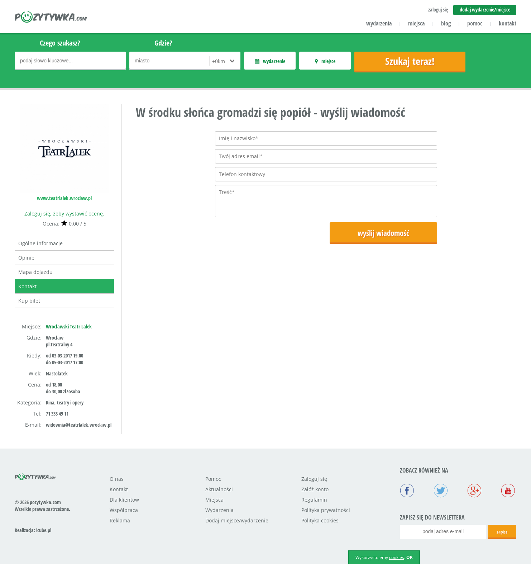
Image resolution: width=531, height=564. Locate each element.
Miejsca (214, 499)
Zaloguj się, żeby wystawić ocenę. (64, 213)
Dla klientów (124, 499)
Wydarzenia (219, 510)
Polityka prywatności (325, 510)
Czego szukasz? (60, 43)
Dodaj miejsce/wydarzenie (236, 520)
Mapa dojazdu (35, 272)
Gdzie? (163, 43)
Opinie (26, 257)
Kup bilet (29, 300)
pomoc (474, 23)
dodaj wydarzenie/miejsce (485, 9)
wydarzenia (379, 23)
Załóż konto (315, 489)
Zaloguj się (314, 478)
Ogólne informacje (40, 243)
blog (446, 23)
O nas (117, 478)
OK (409, 557)
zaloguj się (438, 9)
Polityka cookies (320, 520)
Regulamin (314, 499)
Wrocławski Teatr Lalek (69, 326)
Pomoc (213, 478)
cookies (396, 557)
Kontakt (27, 286)
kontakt (507, 23)
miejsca (416, 23)
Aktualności (219, 489)
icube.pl (43, 530)
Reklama (120, 520)
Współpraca (124, 510)
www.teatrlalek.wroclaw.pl (64, 198)
